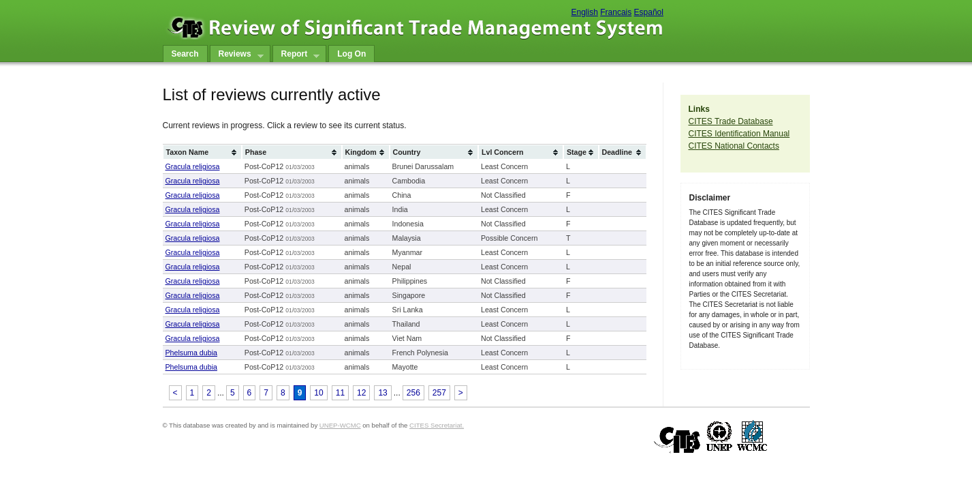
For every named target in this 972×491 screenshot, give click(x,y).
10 (318, 393)
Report (296, 55)
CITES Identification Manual (739, 133)
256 (413, 393)
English (584, 12)
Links (699, 109)
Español (648, 12)
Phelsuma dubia (191, 352)
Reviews (237, 55)
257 (439, 393)
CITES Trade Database (731, 121)
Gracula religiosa (193, 166)
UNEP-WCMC (340, 425)
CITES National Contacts (734, 146)
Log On (351, 54)
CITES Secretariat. (436, 425)
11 (340, 393)
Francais (615, 12)
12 (361, 393)
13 (382, 393)
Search (185, 54)
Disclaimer (710, 198)
